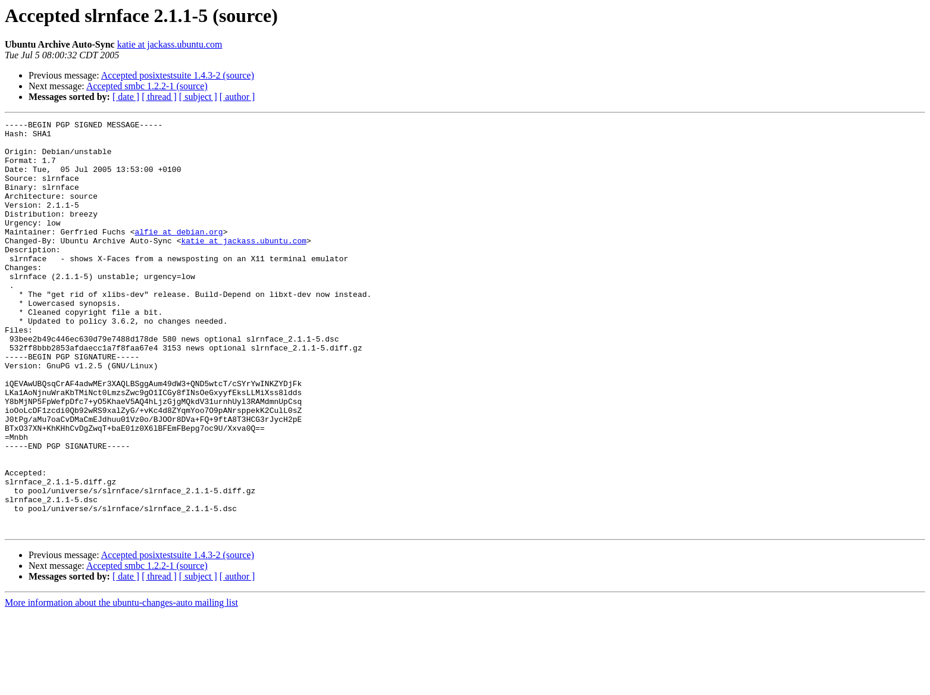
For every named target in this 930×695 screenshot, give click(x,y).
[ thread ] (159, 97)
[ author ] (237, 97)
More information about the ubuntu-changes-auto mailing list (121, 685)
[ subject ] (198, 97)
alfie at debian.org (178, 254)
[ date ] (125, 97)
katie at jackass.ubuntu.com (170, 44)
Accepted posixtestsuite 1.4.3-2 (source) (177, 75)
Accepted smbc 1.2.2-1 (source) (147, 86)
